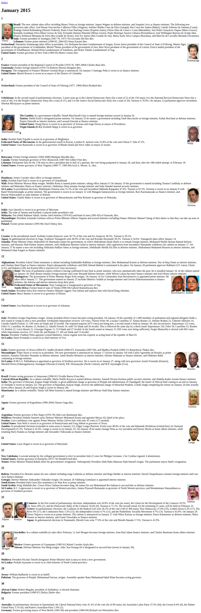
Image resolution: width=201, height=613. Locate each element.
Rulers (4, 2)
